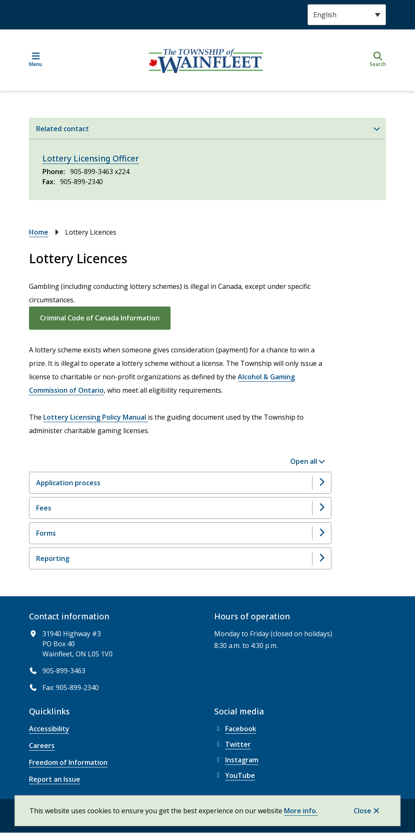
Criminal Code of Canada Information (100, 318)
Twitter (232, 744)
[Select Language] (346, 14)
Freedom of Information (68, 762)
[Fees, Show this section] (180, 507)
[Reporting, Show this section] (180, 558)
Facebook (235, 728)
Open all (303, 461)
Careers (42, 745)
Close (362, 810)
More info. (301, 810)
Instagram (236, 759)
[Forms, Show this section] (180, 533)
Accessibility (49, 728)
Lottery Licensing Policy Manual (95, 417)
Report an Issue (54, 779)
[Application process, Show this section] (180, 482)
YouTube (234, 775)
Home (38, 232)
